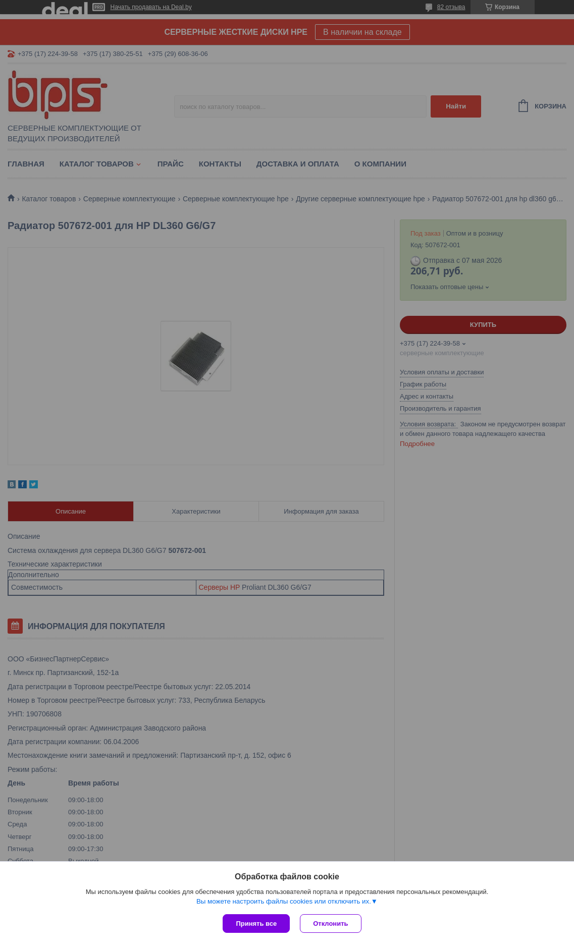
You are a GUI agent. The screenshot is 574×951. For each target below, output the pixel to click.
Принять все (256, 923)
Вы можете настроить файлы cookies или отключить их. (283, 901)
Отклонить (330, 923)
